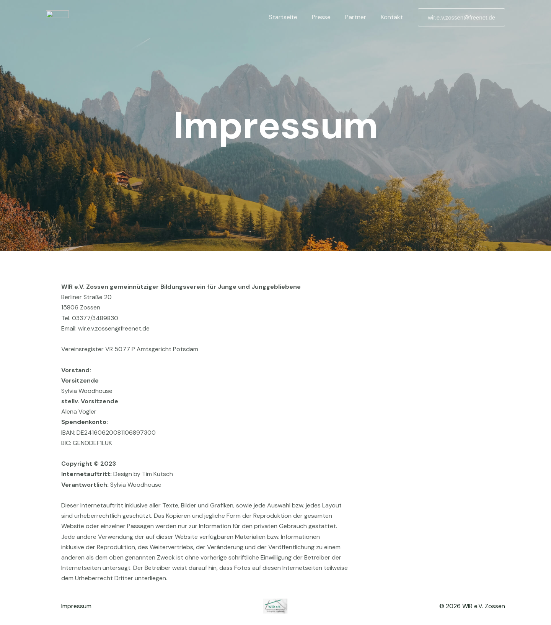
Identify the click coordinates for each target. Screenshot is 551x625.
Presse (327, 17)
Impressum (76, 606)
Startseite (291, 17)
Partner (359, 17)
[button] (461, 17)
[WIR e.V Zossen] (57, 17)
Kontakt (393, 17)
